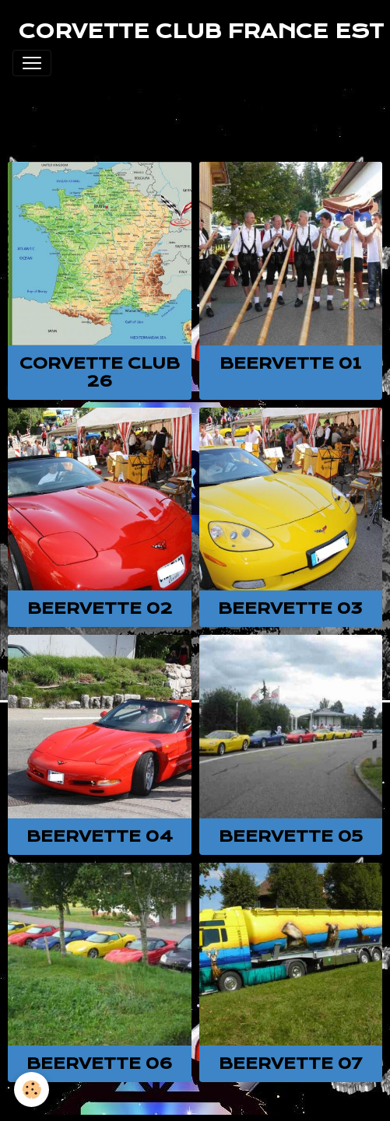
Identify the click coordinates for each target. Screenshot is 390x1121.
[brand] (201, 31)
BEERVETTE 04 (99, 836)
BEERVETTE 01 (290, 363)
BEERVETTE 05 (291, 836)
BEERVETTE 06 (99, 1063)
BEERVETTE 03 (290, 608)
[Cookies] (31, 1089)
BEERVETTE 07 (290, 1063)
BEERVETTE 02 (99, 608)
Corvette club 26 (99, 372)
